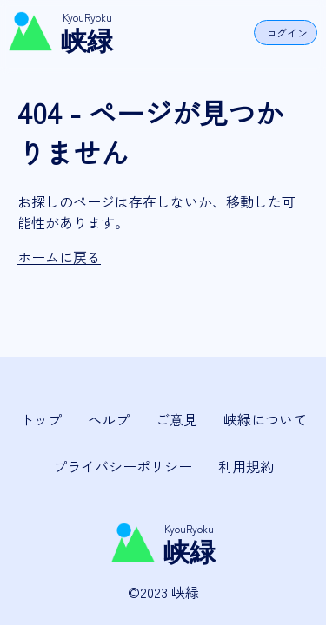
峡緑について (265, 419)
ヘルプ (109, 419)
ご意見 (176, 419)
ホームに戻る (59, 257)
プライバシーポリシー (122, 466)
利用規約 (246, 466)
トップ (41, 419)
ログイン (287, 32)
